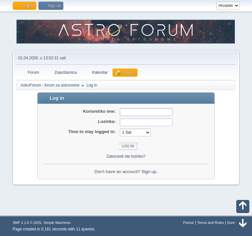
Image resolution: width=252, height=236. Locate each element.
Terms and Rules (210, 223)
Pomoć (188, 223)
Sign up (148, 171)
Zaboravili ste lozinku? (126, 156)
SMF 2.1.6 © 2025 (26, 223)
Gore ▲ (233, 223)
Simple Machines (57, 223)
